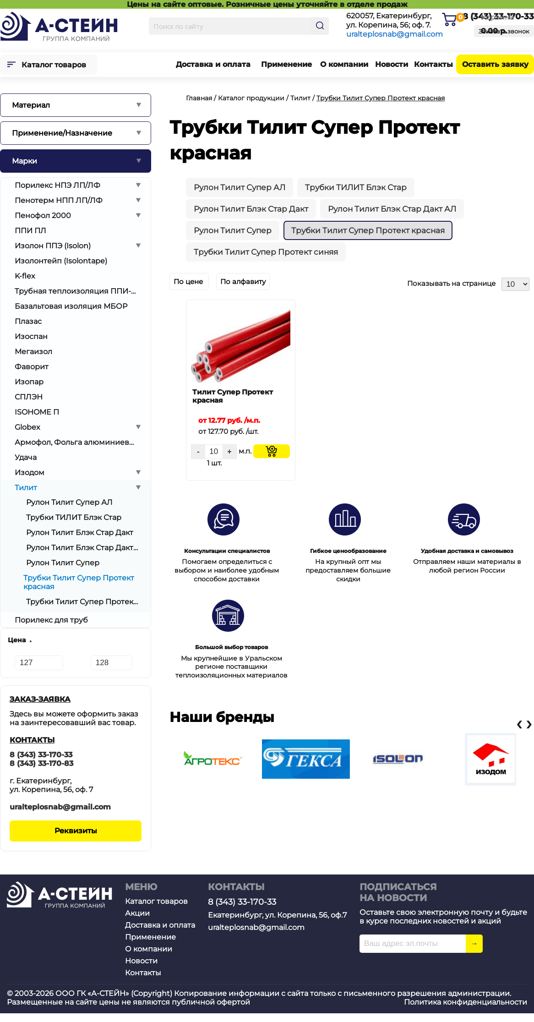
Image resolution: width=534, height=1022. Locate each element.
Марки (24, 161)
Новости (391, 64)
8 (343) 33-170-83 (41, 763)
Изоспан (31, 336)
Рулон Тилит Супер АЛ (69, 502)
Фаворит (32, 366)
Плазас (28, 321)
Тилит (26, 487)
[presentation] (519, 723)
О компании (344, 64)
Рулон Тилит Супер (62, 562)
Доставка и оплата (213, 64)
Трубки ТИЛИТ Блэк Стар (73, 517)
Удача (26, 457)
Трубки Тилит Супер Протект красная (368, 230)
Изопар (29, 381)
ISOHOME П (37, 412)
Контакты (433, 64)
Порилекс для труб (51, 620)
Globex (27, 427)
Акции (137, 913)
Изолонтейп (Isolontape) (61, 261)
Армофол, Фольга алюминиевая (76, 442)
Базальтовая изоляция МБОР (71, 306)
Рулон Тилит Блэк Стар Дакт (79, 532)
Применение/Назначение (62, 133)
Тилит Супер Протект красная (232, 396)
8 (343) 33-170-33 (41, 754)
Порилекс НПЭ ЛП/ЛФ (57, 185)
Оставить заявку (495, 64)
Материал (31, 105)
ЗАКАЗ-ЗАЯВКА (40, 699)
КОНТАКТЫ (32, 740)
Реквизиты (75, 830)
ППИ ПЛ (30, 230)
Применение (286, 64)
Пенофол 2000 (43, 215)
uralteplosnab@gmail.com (394, 34)
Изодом (29, 472)
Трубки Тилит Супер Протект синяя (82, 601)
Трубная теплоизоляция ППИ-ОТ (76, 291)
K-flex (25, 276)
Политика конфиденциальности (465, 1002)
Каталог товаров (54, 64)
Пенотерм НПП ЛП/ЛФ (59, 200)
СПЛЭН (29, 397)
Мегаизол (33, 351)
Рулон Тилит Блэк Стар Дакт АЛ (82, 547)
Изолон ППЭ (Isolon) (53, 245)
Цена (17, 640)
